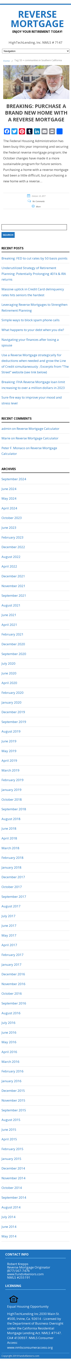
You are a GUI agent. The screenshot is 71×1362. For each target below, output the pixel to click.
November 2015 (13, 1100)
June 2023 (9, 527)
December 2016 (13, 974)
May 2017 (9, 935)
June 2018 (9, 828)
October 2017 (12, 887)
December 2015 (13, 1090)
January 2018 (11, 867)
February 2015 (12, 1149)
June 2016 (9, 1032)
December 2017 (13, 877)
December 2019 (13, 712)
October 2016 (12, 993)
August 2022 (11, 557)
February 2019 (12, 780)
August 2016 (11, 1013)
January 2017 (11, 964)
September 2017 (14, 896)
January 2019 (11, 790)
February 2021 (12, 634)
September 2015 (14, 1110)
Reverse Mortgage (37, 19)
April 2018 (9, 838)
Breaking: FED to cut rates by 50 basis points (34, 258)
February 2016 (12, 1071)
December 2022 (13, 547)
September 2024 (14, 479)
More (38, 206)
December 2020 (13, 644)
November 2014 (13, 1178)
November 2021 (13, 586)
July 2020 (8, 663)
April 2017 (9, 945)
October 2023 (12, 518)
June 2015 (9, 1129)
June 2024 (9, 489)
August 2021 (11, 605)
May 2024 (9, 498)
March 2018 (10, 848)
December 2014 (13, 1168)
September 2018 (14, 809)
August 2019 (11, 731)
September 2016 (14, 1003)
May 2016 (9, 1042)
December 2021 (13, 576)
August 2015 (11, 1120)
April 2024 (9, 508)
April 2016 (9, 1052)
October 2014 (12, 1187)
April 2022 (9, 566)
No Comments (38, 201)
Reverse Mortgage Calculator (38, 428)
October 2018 (12, 799)
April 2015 (9, 1139)
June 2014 (9, 1226)
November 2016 (13, 984)
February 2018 (12, 857)
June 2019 (9, 741)
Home (6, 60)
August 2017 (11, 906)
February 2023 (12, 537)
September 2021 (14, 595)
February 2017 (12, 955)
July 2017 (8, 916)
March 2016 (10, 1061)
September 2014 (14, 1197)
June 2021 (9, 615)
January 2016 (11, 1081)
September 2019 (14, 722)
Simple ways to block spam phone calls (31, 320)
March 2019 (10, 770)
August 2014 (11, 1207)
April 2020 (9, 683)
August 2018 (11, 819)
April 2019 (9, 760)
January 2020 (11, 702)
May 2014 (9, 1236)
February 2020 (12, 692)
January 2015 (11, 1159)
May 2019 (9, 751)
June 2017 (9, 925)
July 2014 (8, 1217)
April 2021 (9, 624)
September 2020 (14, 654)
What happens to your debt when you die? (33, 330)
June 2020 (9, 673)
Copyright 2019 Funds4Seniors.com (21, 1355)
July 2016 (8, 1022)
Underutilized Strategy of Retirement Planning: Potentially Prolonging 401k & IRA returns (34, 274)
